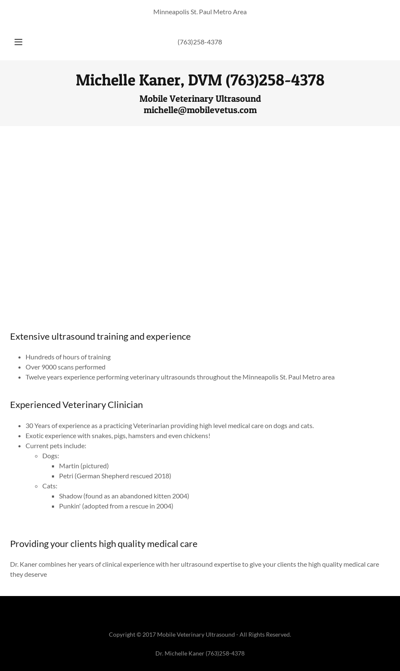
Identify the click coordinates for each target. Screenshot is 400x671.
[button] (27, 42)
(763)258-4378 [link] (200, 42)
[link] (200, 83)
